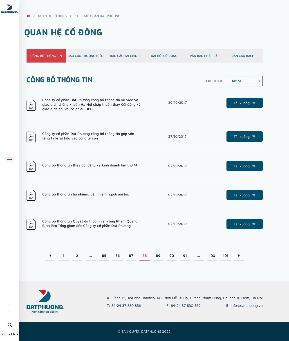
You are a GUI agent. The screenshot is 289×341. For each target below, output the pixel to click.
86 (117, 256)
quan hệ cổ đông (52, 16)
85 (104, 256)
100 (212, 256)
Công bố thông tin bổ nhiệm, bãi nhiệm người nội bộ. (85, 194)
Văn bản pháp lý (203, 58)
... (90, 256)
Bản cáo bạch (243, 58)
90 (171, 256)
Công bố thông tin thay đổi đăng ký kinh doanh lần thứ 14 (90, 165)
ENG (14, 334)
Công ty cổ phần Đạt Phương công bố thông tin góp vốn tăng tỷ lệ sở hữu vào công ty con (88, 136)
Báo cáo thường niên (85, 58)
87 (131, 256)
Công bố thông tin (46, 58)
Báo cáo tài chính (125, 58)
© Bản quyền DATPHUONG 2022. (144, 331)
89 (158, 256)
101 (225, 256)
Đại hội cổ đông (164, 58)
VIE (4, 334)
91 (185, 256)
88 (144, 256)
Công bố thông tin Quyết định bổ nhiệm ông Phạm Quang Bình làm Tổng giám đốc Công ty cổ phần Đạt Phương (89, 223)
